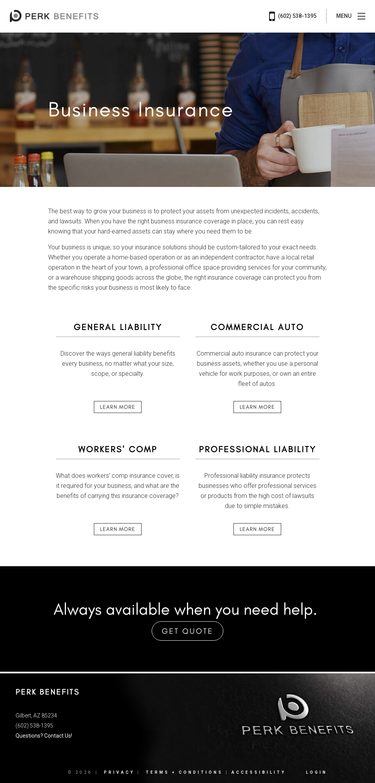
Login (316, 772)
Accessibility (259, 772)
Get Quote (187, 631)
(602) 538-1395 (292, 16)
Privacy (119, 772)
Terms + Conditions (184, 772)
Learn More (117, 407)
